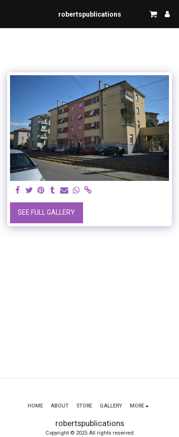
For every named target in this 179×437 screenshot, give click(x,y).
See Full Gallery (46, 212)
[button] (10, 14)
